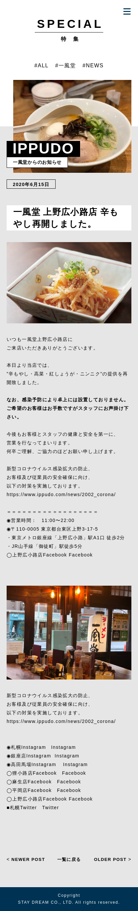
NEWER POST (26, 859)
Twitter (50, 807)
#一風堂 (65, 65)
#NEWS (93, 65)
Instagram (63, 747)
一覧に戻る (69, 859)
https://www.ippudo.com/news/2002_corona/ (61, 494)
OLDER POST (112, 859)
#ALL (41, 65)
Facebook (81, 554)
